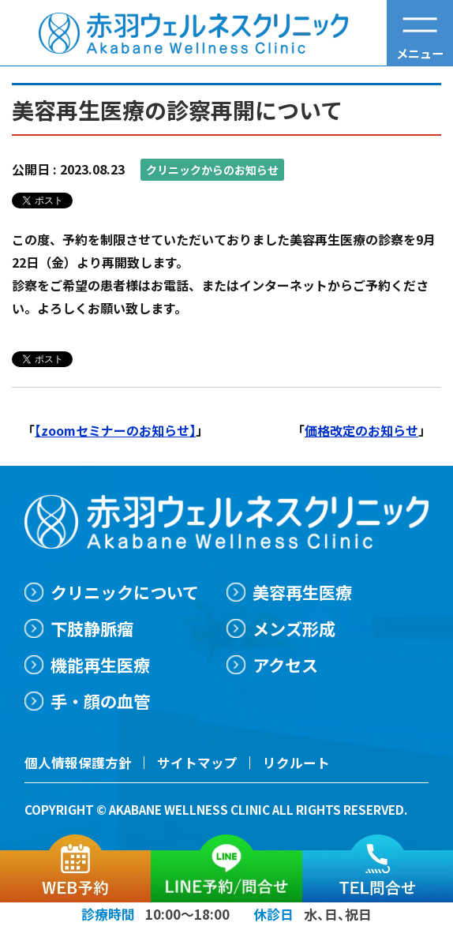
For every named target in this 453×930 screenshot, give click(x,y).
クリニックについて (125, 591)
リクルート (296, 764)
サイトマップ (197, 764)
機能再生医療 (100, 665)
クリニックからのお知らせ (212, 170)
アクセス (286, 665)
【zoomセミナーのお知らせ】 (115, 430)
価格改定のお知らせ (361, 430)
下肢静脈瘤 (92, 628)
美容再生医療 (303, 591)
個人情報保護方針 (78, 764)
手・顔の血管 (100, 701)
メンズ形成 (294, 628)
